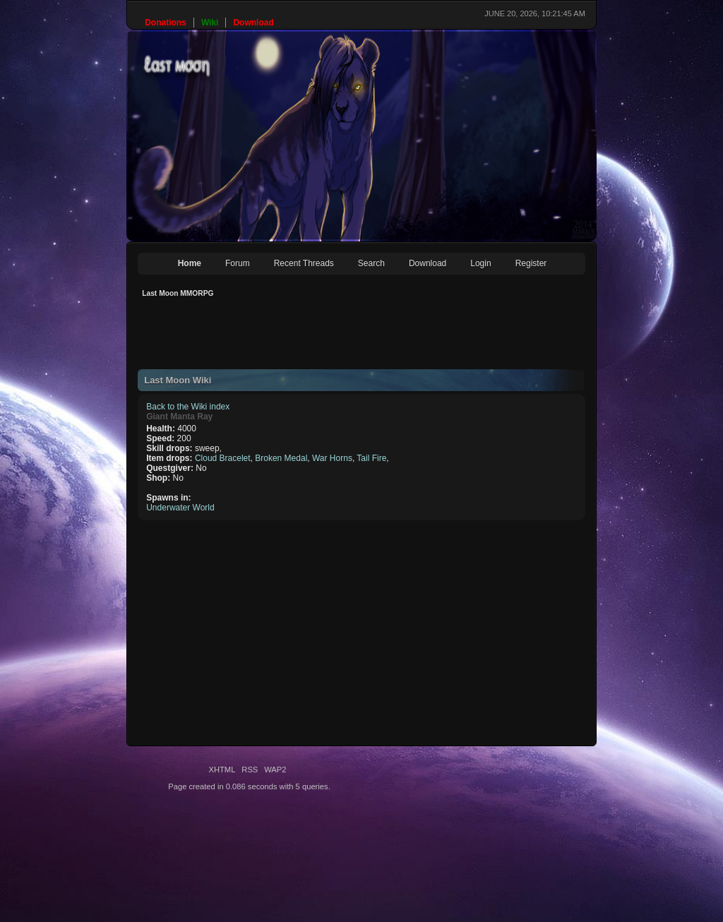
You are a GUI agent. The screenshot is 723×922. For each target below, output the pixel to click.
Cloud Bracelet (223, 458)
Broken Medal (281, 458)
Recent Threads (304, 263)
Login (480, 263)
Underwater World (180, 508)
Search (371, 263)
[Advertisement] (395, 337)
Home (189, 263)
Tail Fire (371, 458)
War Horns (332, 458)
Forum (237, 263)
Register (531, 263)
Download (427, 263)
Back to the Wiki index (187, 407)
